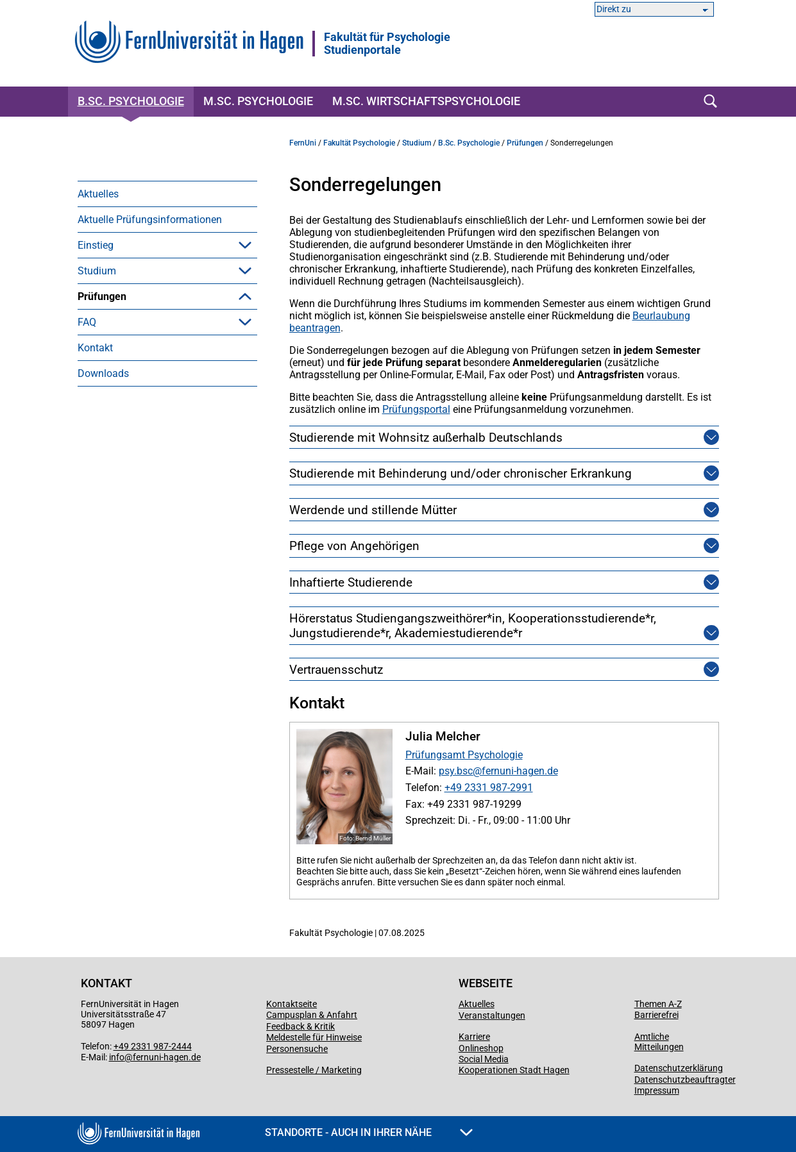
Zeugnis (115, 399)
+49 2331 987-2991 (489, 787)
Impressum (656, 1090)
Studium (97, 271)
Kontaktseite (291, 1004)
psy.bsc (456, 771)
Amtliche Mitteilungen (659, 1041)
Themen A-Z (658, 1004)
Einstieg (96, 245)
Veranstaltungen (492, 1015)
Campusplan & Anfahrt (311, 1015)
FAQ (87, 450)
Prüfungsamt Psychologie (464, 755)
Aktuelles (98, 194)
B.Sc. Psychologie (131, 101)
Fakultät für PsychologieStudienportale (387, 43)
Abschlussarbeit (133, 373)
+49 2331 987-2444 (153, 1046)
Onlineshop (481, 1048)
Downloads (103, 502)
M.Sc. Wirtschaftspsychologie (426, 101)
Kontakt (95, 476)
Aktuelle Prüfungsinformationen (150, 219)
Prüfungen (102, 296)
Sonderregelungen (140, 425)
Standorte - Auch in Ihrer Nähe (369, 1132)
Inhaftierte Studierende (350, 582)
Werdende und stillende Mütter (373, 510)
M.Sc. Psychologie (258, 101)
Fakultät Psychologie (359, 142)
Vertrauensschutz (336, 669)
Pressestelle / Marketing (314, 1070)
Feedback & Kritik (300, 1026)
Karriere (474, 1036)
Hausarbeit (121, 348)
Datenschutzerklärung (678, 1068)
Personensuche (297, 1049)
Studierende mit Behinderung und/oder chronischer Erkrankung (460, 473)
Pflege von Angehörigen (354, 545)
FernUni (302, 142)
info (116, 1057)
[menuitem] (167, 193)
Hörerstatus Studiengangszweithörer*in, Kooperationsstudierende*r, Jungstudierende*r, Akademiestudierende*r (488, 625)
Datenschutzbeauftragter (685, 1079)
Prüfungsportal (416, 409)
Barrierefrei (656, 1015)
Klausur (114, 322)
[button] (245, 245)
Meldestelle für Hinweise (314, 1037)
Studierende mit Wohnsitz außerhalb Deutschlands (426, 437)
